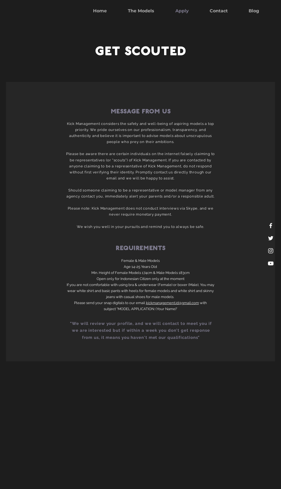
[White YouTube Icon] (270, 263)
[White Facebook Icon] (270, 225)
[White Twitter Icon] (270, 238)
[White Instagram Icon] (270, 250)
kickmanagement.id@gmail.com (172, 303)
